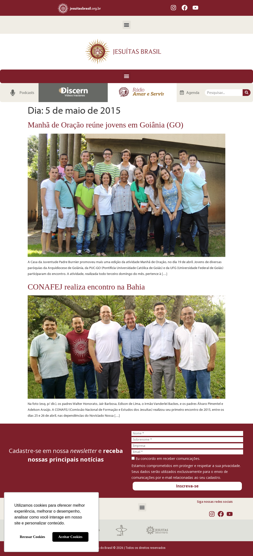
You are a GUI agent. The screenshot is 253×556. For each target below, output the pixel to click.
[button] (127, 25)
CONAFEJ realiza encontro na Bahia (86, 286)
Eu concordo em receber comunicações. (165, 458)
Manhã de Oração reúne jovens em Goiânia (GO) (105, 124)
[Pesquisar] (247, 92)
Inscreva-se (187, 486)
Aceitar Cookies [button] (70, 537)
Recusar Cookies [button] (32, 537)
